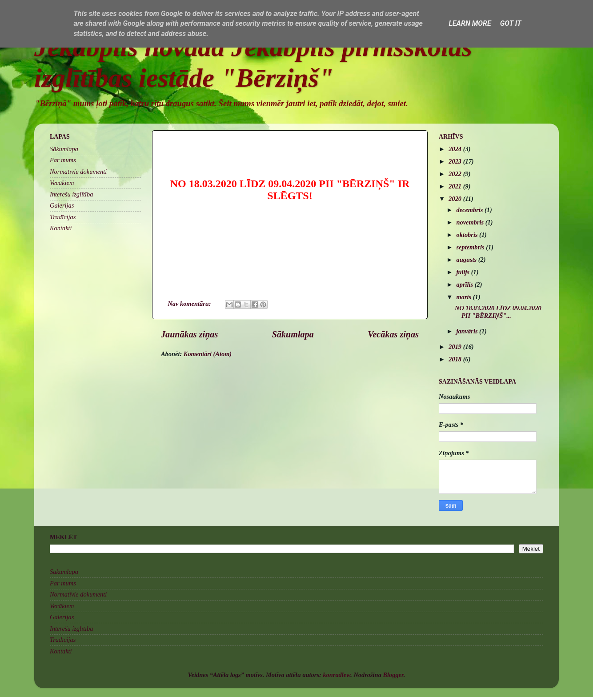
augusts (467, 259)
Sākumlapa (293, 334)
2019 (456, 346)
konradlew (336, 674)
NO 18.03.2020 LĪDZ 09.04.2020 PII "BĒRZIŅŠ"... (498, 311)
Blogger (393, 674)
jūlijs (464, 272)
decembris (471, 209)
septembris (471, 247)
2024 (456, 148)
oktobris (468, 234)
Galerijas (62, 205)
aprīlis (466, 284)
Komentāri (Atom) (208, 353)
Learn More (470, 23)
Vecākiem (62, 182)
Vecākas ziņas (393, 334)
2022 (456, 173)
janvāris (468, 331)
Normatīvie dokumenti (78, 171)
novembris (471, 222)
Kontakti (61, 228)
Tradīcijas (63, 216)
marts (465, 296)
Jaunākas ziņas (189, 334)
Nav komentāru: (190, 303)
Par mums (63, 160)
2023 (456, 161)
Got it (510, 23)
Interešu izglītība (71, 194)
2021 (456, 186)
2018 (456, 359)
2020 (456, 198)
